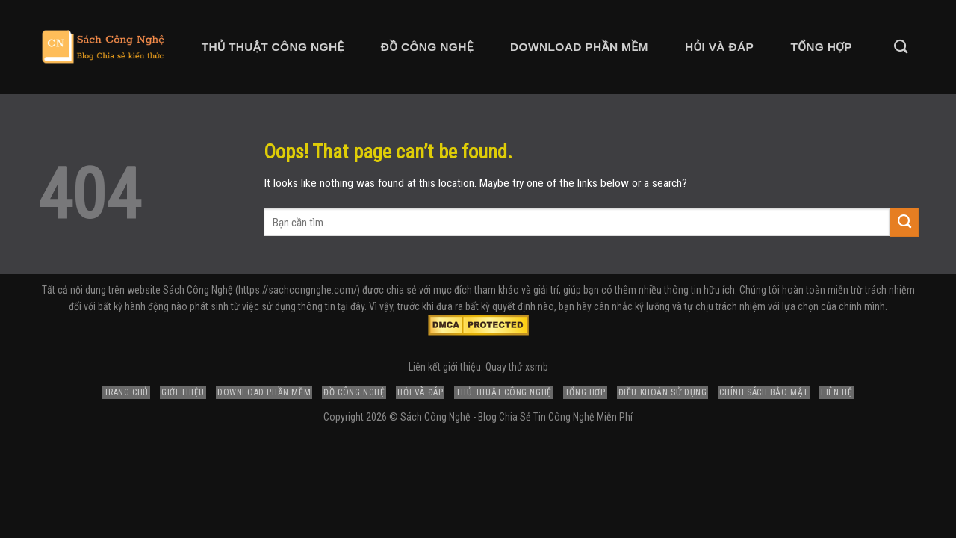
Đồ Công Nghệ (427, 46)
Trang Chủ (126, 392)
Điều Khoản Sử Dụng (662, 392)
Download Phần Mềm (579, 46)
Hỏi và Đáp (719, 46)
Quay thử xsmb (516, 367)
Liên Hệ (836, 392)
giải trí (546, 290)
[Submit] (904, 222)
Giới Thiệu (183, 392)
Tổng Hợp (820, 46)
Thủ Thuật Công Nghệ (273, 46)
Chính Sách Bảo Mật (763, 392)
